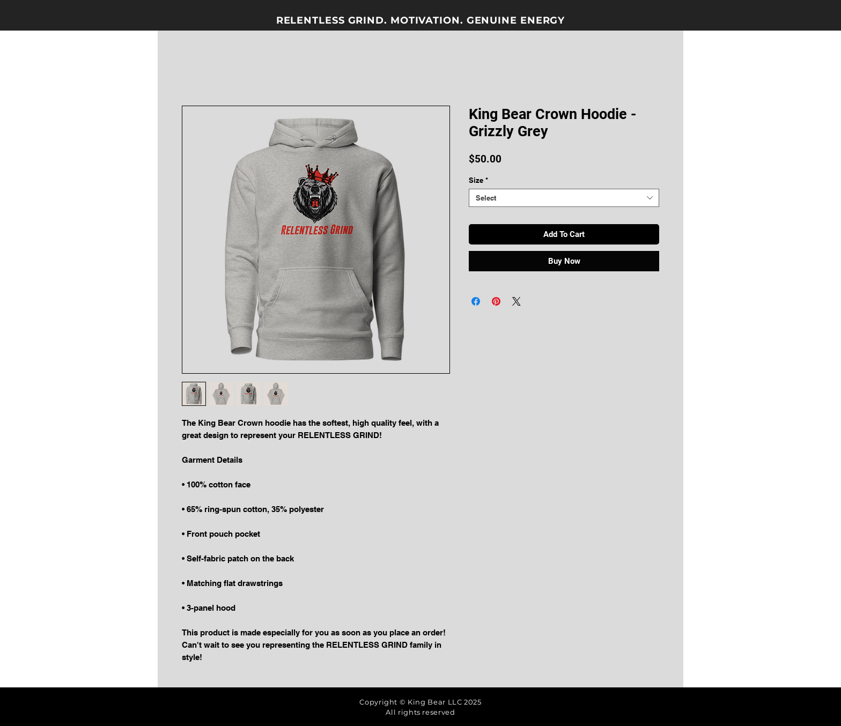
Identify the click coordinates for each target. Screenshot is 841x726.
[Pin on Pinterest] (496, 301)
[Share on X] (516, 301)
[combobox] (564, 198)
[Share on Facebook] (475, 301)
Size (478, 180)
